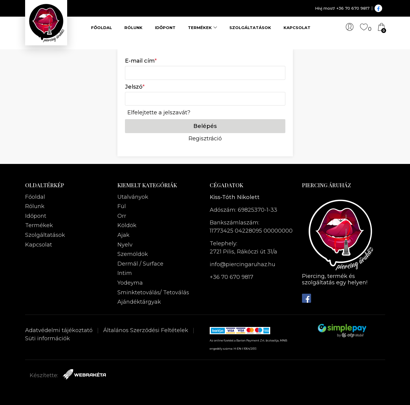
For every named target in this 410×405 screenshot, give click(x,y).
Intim (124, 273)
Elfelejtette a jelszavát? (158, 112)
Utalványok (132, 197)
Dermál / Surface (140, 263)
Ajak (123, 235)
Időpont (165, 27)
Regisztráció (205, 138)
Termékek (200, 27)
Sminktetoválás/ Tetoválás (153, 292)
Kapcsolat (297, 27)
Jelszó (135, 86)
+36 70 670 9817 (231, 277)
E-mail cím (141, 60)
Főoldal (101, 27)
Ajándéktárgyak (139, 302)
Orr (121, 216)
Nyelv (125, 244)
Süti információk (47, 338)
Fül (121, 206)
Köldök (126, 225)
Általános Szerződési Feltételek (146, 330)
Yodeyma (130, 282)
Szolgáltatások (250, 27)
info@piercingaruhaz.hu (242, 264)
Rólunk (133, 27)
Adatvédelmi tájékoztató (59, 330)
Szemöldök (132, 254)
